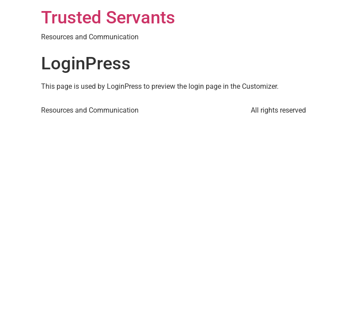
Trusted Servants (108, 17)
